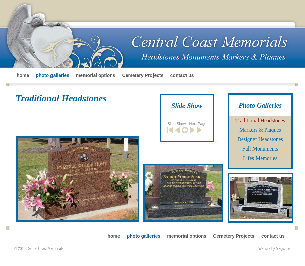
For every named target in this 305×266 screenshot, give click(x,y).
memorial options (95, 75)
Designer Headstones (260, 139)
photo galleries (52, 75)
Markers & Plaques (260, 130)
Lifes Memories (260, 158)
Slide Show (176, 124)
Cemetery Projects (143, 75)
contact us (182, 75)
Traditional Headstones (260, 120)
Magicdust (283, 249)
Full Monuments (260, 149)
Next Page (197, 124)
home (22, 75)
